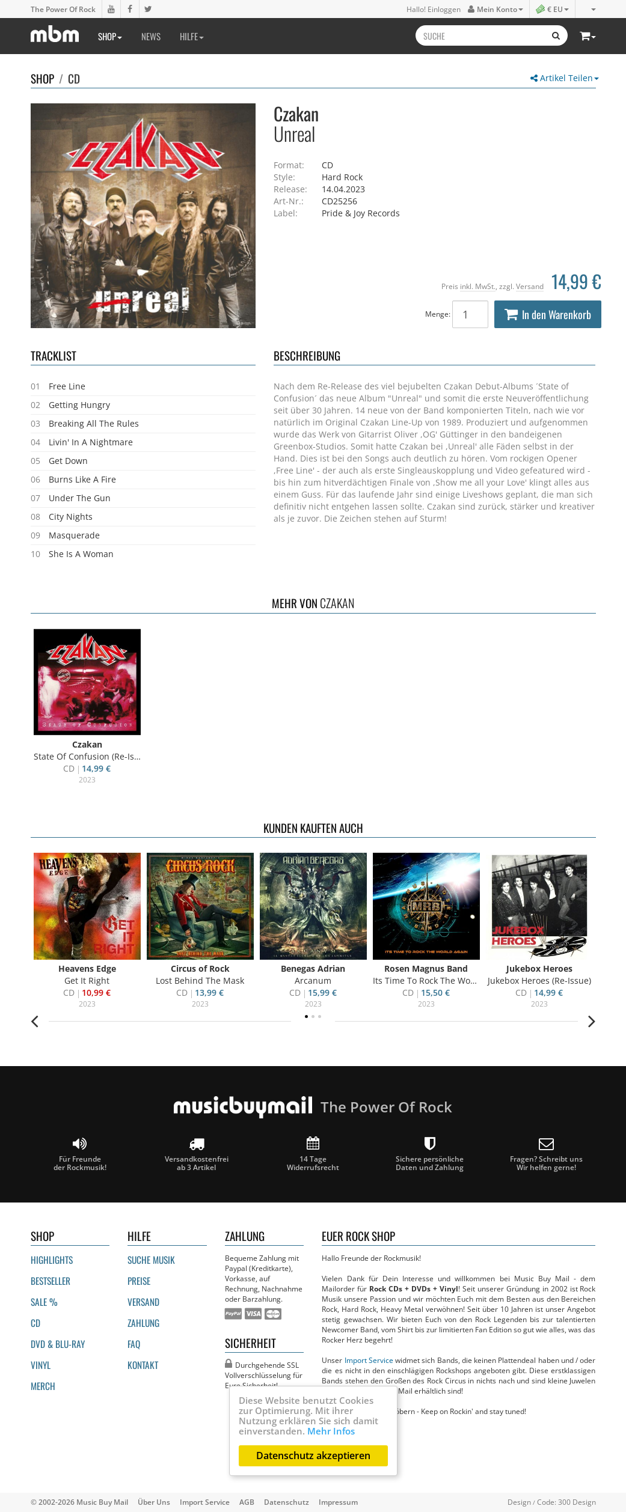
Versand (530, 286)
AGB (246, 1502)
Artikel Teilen (564, 78)
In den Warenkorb (548, 314)
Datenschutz (286, 1502)
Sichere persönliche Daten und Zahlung (430, 1154)
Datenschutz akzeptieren (313, 1455)
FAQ (133, 1343)
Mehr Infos (331, 1431)
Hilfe (192, 36)
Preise (138, 1280)
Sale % (44, 1301)
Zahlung (143, 1322)
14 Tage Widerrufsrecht (313, 1154)
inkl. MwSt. (478, 286)
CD (74, 78)
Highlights (52, 1259)
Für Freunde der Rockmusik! (80, 1154)
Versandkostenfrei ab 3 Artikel (197, 1154)
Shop (110, 36)
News (151, 36)
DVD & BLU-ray (58, 1343)
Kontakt (142, 1364)
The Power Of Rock (63, 9)
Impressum (338, 1502)
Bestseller (50, 1280)
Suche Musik (151, 1259)
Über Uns (154, 1502)
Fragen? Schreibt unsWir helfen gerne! (546, 1154)
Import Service (369, 1360)
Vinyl (41, 1364)
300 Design (577, 1502)
